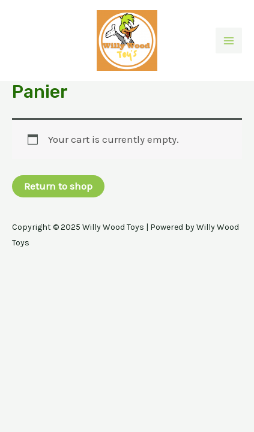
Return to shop (58, 186)
